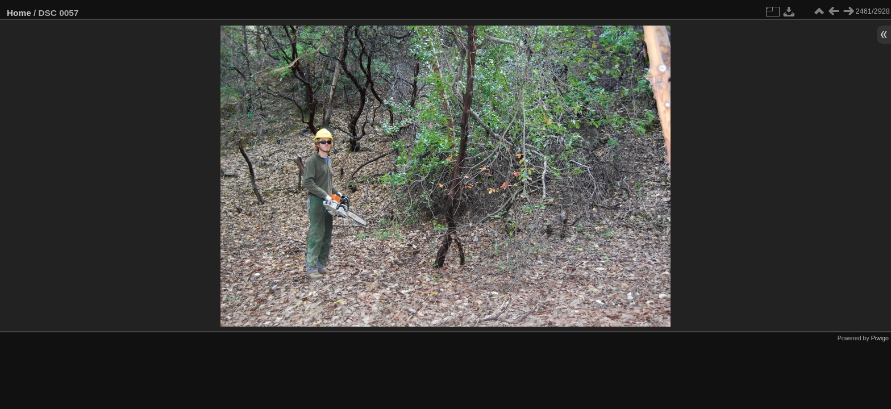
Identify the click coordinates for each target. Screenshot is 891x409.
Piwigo (880, 338)
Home (19, 13)
